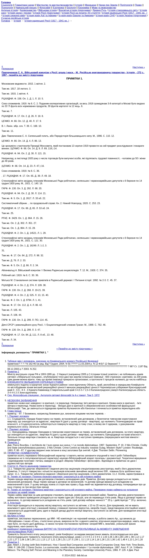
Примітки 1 (13, 371)
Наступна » (139, 67)
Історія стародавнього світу (123, 10)
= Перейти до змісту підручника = (74, 349)
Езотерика (58, 7)
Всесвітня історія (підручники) (75, 10)
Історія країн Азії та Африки (42, 15)
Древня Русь (99, 10)
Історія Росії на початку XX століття (81, 13)
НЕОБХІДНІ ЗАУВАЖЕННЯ (22, 400)
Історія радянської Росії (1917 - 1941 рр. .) (124, 13)
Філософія (44, 7)
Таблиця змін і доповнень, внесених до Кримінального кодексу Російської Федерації (52, 361)
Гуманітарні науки (24, 5)
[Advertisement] (74, 42)
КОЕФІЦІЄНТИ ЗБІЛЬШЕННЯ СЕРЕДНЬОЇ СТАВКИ (35, 382)
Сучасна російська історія (15, 18)
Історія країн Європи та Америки (76, 15)
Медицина (90, 5)
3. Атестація (14, 503)
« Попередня (8, 67)
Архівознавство (28, 10)
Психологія (7, 7)
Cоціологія (7, 5)
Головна (5, 21)
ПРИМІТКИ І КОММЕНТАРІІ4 (23, 453)
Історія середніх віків (13, 15)
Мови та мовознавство (104, 7)
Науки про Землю (108, 5)
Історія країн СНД (105, 15)
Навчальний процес (26, 7)
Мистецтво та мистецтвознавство (55, 5)
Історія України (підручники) (132, 15)
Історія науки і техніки (19, 13)
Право (138, 5)
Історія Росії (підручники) (46, 13)
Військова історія (47, 10)
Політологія (126, 5)
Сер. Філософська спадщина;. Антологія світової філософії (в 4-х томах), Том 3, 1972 (53, 395)
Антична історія (9, 10)
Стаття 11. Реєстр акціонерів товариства (29, 466)
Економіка (83, 7)
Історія (79, 5)
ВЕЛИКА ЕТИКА (16, 516)
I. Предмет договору (18, 416)
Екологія (71, 7)
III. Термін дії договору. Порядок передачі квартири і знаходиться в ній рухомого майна (54, 476)
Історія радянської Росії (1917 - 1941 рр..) (46, 21)
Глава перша (14, 411)
